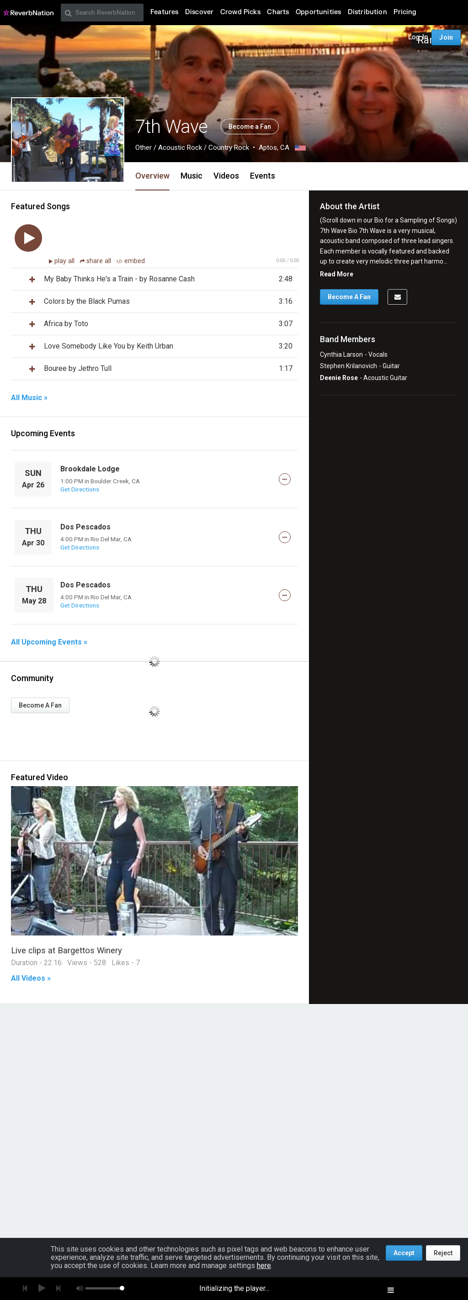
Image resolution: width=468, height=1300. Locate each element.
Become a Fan (250, 126)
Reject (443, 1253)
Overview (152, 175)
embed (131, 261)
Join (446, 37)
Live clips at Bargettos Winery (66, 950)
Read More (336, 274)
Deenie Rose (339, 377)
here (264, 1265)
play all (65, 261)
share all (96, 261)
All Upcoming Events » (49, 642)
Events (262, 175)
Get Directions (79, 489)
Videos (226, 175)
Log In (418, 37)
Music (191, 175)
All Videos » (31, 978)
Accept (404, 1253)
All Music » (29, 398)
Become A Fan (40, 705)
